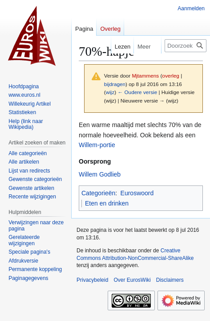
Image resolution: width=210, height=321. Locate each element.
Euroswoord (137, 193)
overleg (170, 75)
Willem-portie (97, 144)
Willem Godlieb (100, 174)
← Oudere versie (137, 92)
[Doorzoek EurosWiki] (185, 45)
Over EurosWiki (131, 280)
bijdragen (114, 84)
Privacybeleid (92, 280)
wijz (110, 92)
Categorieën (98, 193)
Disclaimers (170, 280)
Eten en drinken (107, 203)
